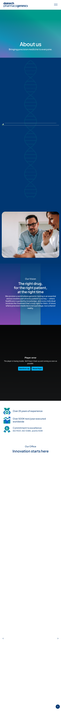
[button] (3, 435)
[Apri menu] (56, 5)
